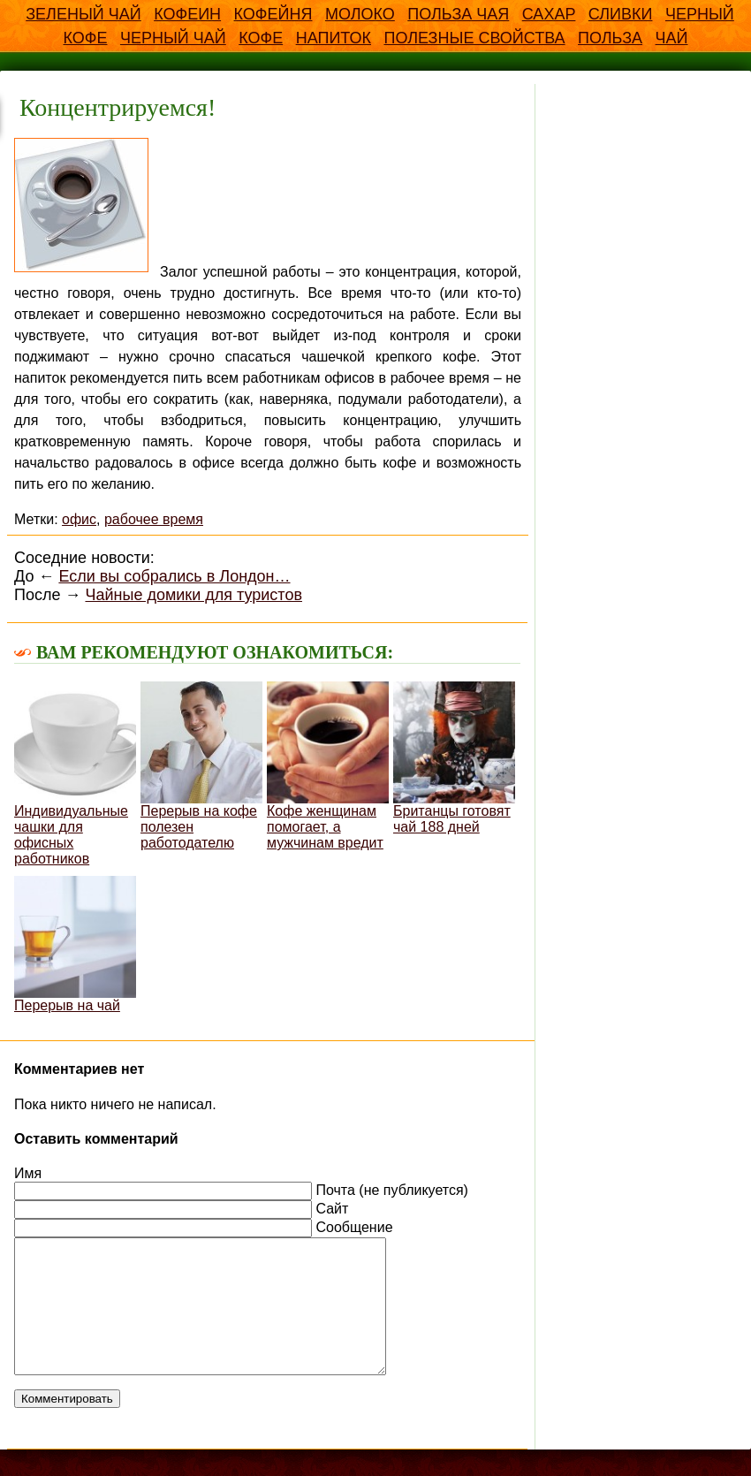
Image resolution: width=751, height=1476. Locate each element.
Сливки (620, 14)
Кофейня (273, 14)
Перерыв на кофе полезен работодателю (201, 765)
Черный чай (173, 38)
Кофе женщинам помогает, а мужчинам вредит (328, 765)
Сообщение (353, 1227)
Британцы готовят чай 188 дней (454, 757)
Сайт (331, 1208)
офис (79, 519)
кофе (261, 38)
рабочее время (153, 519)
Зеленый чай (83, 14)
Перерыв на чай (75, 944)
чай (672, 38)
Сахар (549, 14)
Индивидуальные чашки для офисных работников (75, 773)
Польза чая (458, 14)
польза (610, 38)
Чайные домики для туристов (193, 595)
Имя (28, 1173)
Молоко (360, 14)
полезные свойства (474, 38)
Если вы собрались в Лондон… (174, 576)
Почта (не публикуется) (391, 1190)
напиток (333, 38)
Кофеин (187, 14)
